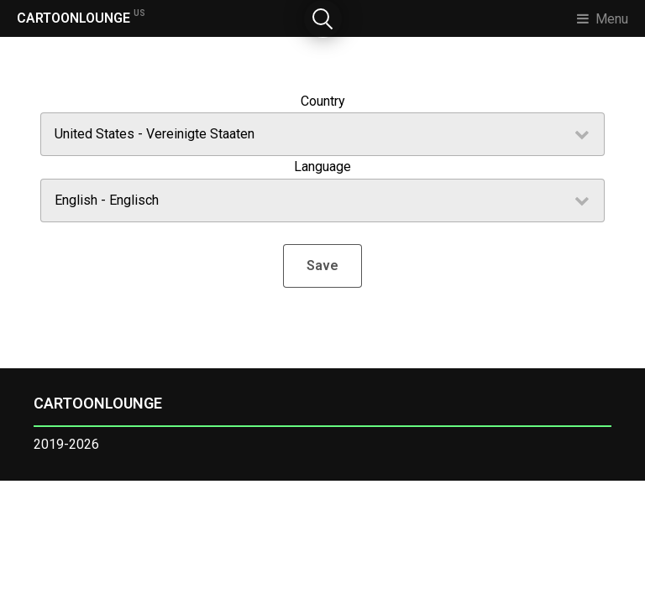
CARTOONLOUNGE (81, 17)
